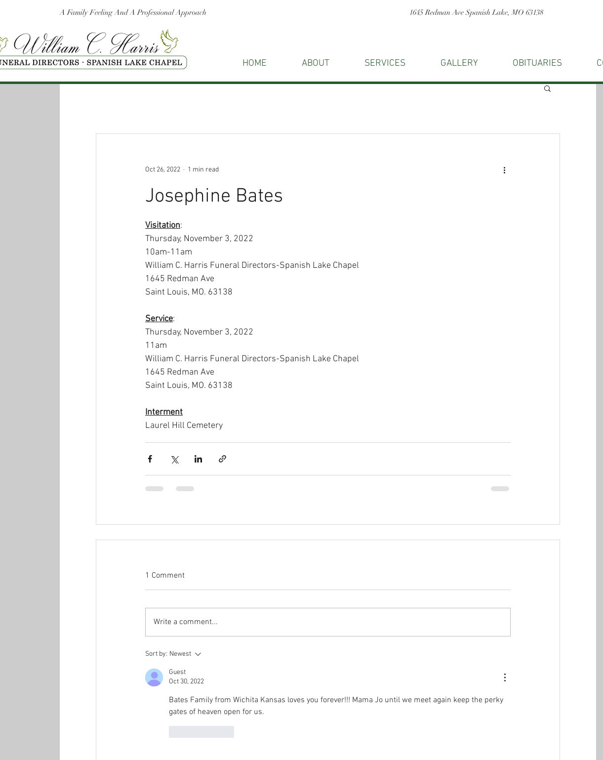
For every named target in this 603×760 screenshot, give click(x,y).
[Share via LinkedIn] (198, 459)
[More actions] (505, 169)
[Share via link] (222, 459)
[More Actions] (505, 677)
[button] (547, 88)
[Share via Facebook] (150, 459)
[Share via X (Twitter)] (174, 459)
